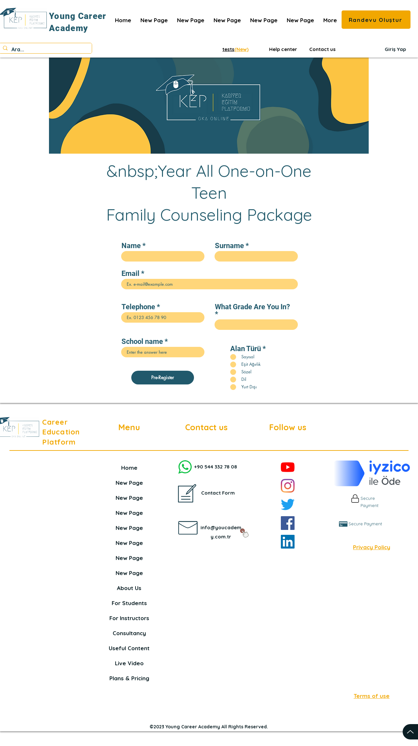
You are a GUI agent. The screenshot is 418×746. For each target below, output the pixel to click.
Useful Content (129, 648)
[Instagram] (288, 486)
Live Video (129, 663)
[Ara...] (44, 49)
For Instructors (129, 618)
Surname (229, 245)
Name (131, 245)
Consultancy (129, 633)
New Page (129, 482)
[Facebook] (288, 523)
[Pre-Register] (162, 377)
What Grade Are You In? (252, 307)
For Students (129, 603)
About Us (129, 588)
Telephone (138, 307)
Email (130, 273)
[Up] (410, 731)
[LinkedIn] (288, 542)
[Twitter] (288, 504)
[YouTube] (288, 467)
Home (129, 467)
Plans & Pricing (129, 678)
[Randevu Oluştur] (376, 19)
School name (142, 341)
